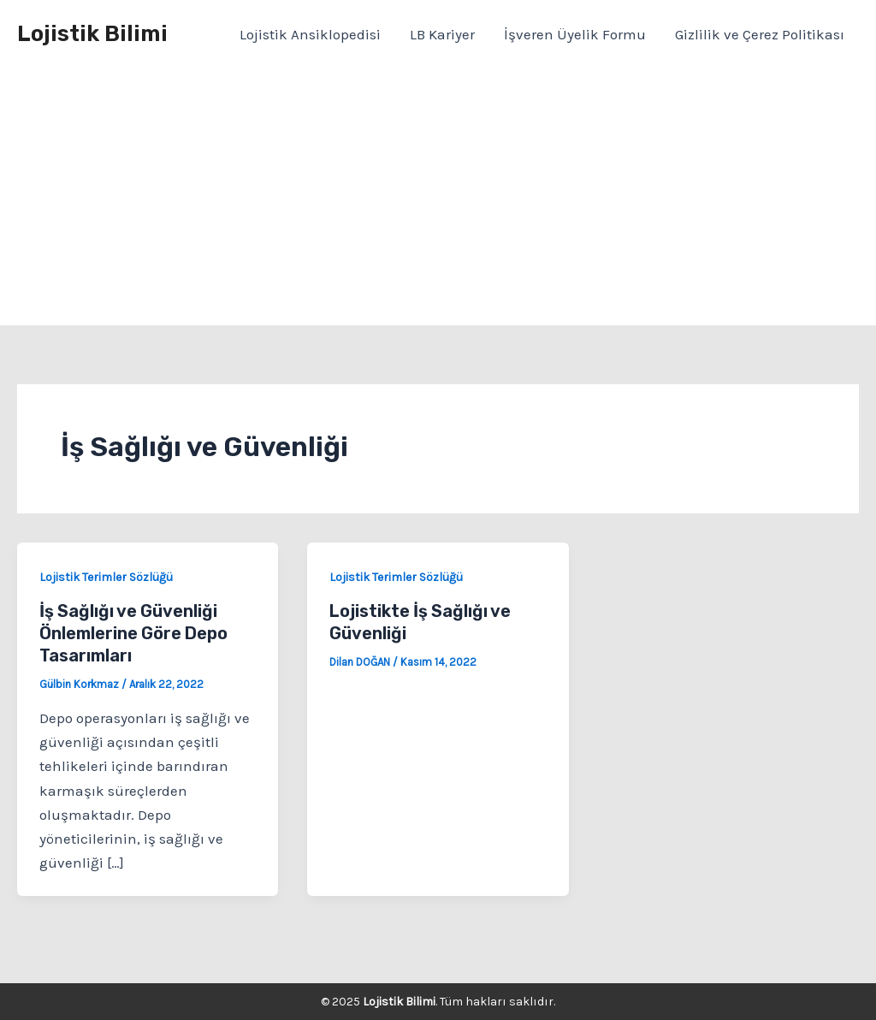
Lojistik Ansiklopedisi (310, 34)
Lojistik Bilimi (92, 34)
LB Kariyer (442, 34)
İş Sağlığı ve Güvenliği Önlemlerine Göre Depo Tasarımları (133, 633)
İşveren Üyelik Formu (575, 34)
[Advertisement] (438, 197)
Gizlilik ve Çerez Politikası (759, 34)
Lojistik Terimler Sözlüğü (106, 577)
